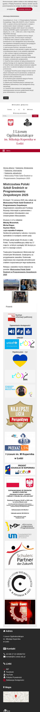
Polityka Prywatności (12, 677)
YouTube (8, 675)
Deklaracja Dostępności (13, 680)
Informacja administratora (20, 113)
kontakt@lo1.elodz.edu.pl (14, 657)
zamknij (6, 97)
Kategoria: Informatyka (13, 170)
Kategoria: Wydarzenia (24, 168)
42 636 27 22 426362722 (14, 654)
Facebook (8, 672)
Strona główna (16, 104)
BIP (6, 669)
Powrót (9, 306)
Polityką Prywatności (15, 4)
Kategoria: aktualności (13, 173)
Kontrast (30, 109)
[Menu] (20, 150)
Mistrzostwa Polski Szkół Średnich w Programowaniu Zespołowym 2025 (19, 272)
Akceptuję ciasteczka (24, 9)
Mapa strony (24, 104)
